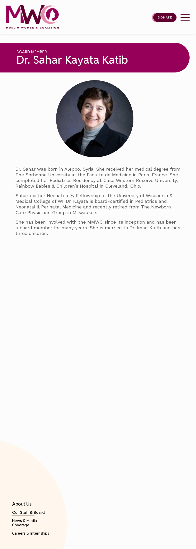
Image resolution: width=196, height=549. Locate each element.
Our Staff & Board (28, 512)
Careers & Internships (30, 533)
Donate (165, 17)
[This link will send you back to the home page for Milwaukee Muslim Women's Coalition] (32, 17)
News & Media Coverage (24, 522)
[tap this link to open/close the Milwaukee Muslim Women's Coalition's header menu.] (185, 17)
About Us (21, 504)
